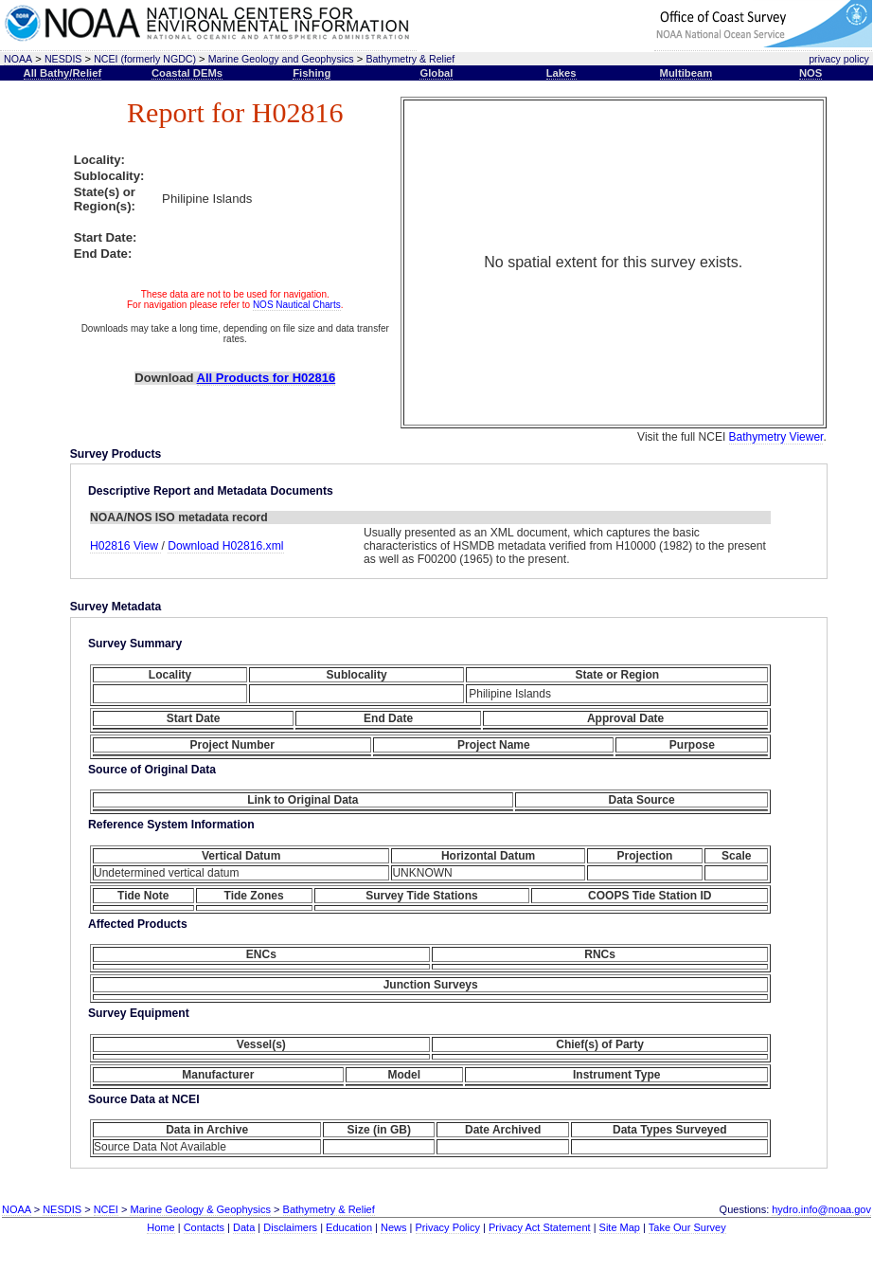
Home (160, 1227)
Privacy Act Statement (540, 1227)
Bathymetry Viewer (776, 437)
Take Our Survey (687, 1227)
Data (244, 1227)
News (394, 1227)
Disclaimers (290, 1227)
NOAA (18, 58)
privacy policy (839, 58)
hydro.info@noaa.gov (821, 1209)
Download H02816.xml (225, 546)
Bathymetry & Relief (409, 58)
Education (349, 1227)
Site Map (619, 1227)
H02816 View (125, 546)
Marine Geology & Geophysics (200, 1209)
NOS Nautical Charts (297, 304)
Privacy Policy (448, 1227)
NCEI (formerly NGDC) (145, 58)
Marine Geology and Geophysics (281, 58)
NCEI (106, 1209)
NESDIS (63, 58)
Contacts (204, 1227)
